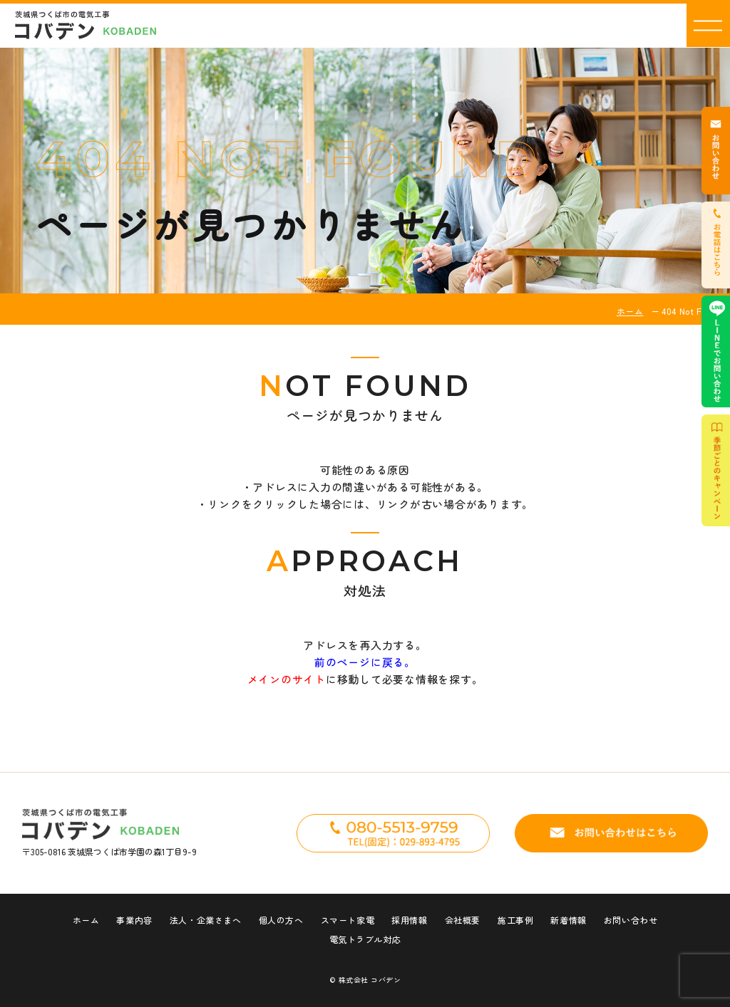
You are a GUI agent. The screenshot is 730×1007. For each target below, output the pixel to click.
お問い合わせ (631, 920)
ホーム (630, 311)
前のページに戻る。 (365, 661)
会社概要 (462, 920)
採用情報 (409, 920)
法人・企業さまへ (206, 920)
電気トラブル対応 (365, 939)
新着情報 (568, 920)
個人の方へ (281, 920)
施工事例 (515, 920)
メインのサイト (286, 679)
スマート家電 (348, 920)
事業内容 (134, 920)
